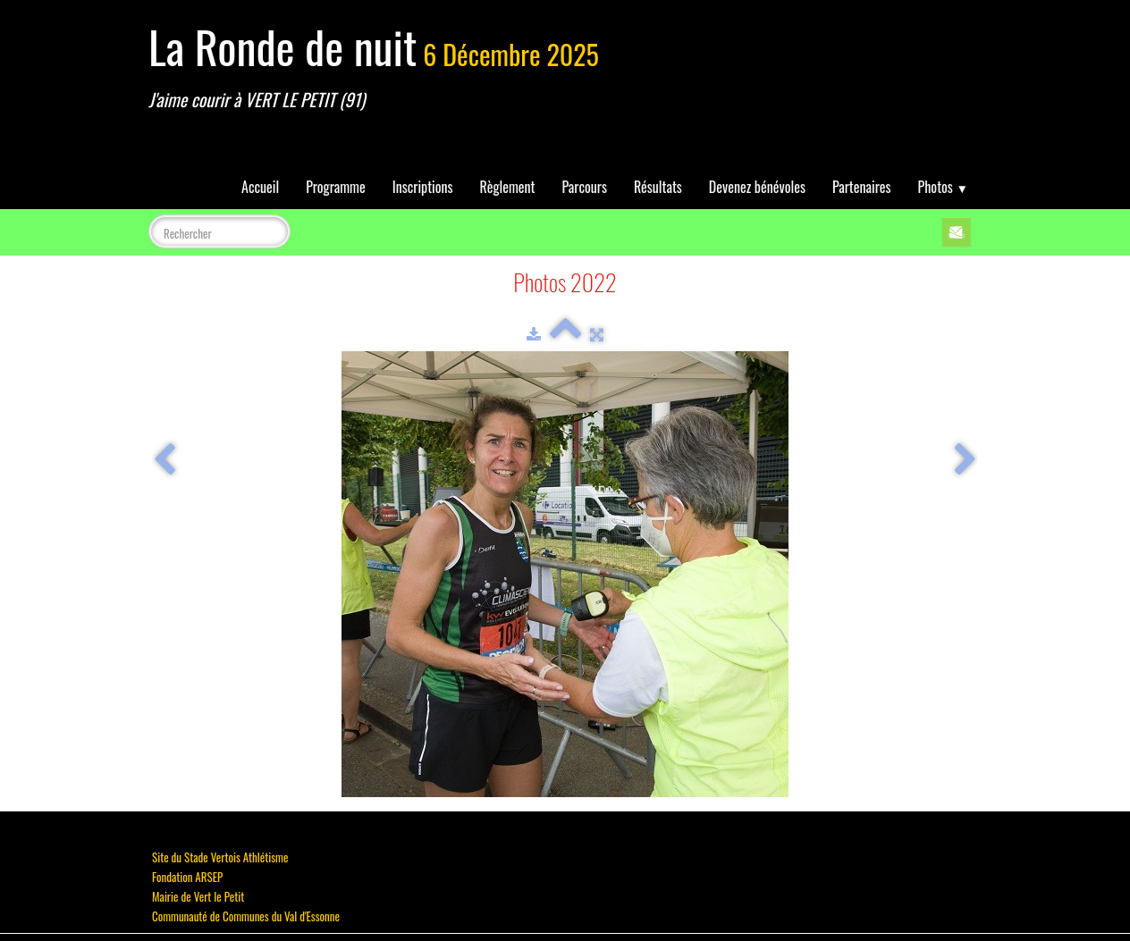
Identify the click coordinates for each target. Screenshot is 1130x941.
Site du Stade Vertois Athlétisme (220, 857)
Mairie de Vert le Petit (198, 896)
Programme (336, 186)
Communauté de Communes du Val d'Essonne (246, 916)
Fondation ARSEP (187, 877)
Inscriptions (422, 186)
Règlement (507, 186)
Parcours (584, 186)
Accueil (260, 186)
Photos (943, 186)
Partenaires (861, 186)
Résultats (658, 186)
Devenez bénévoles (757, 186)
